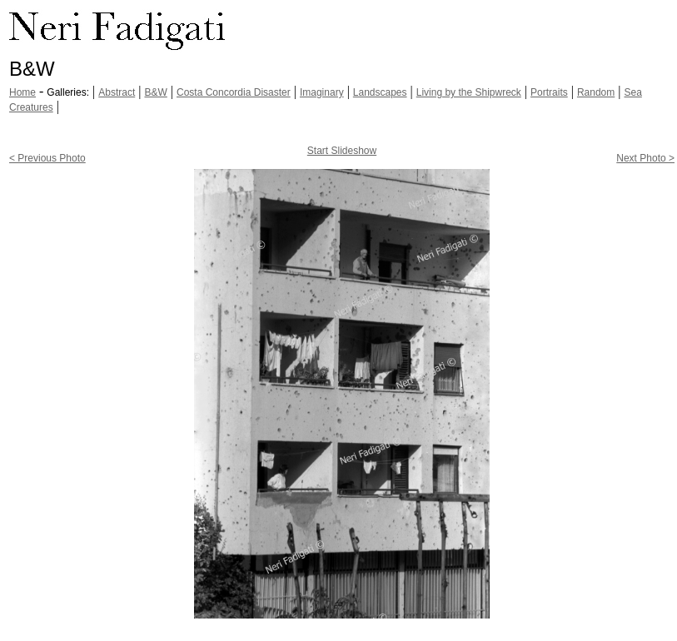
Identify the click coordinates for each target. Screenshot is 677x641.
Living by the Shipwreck (468, 92)
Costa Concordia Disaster (234, 92)
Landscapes (380, 92)
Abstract (116, 92)
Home (22, 92)
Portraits (549, 92)
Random (596, 92)
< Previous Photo (47, 158)
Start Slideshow (341, 151)
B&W (155, 92)
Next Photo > (645, 158)
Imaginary (322, 92)
